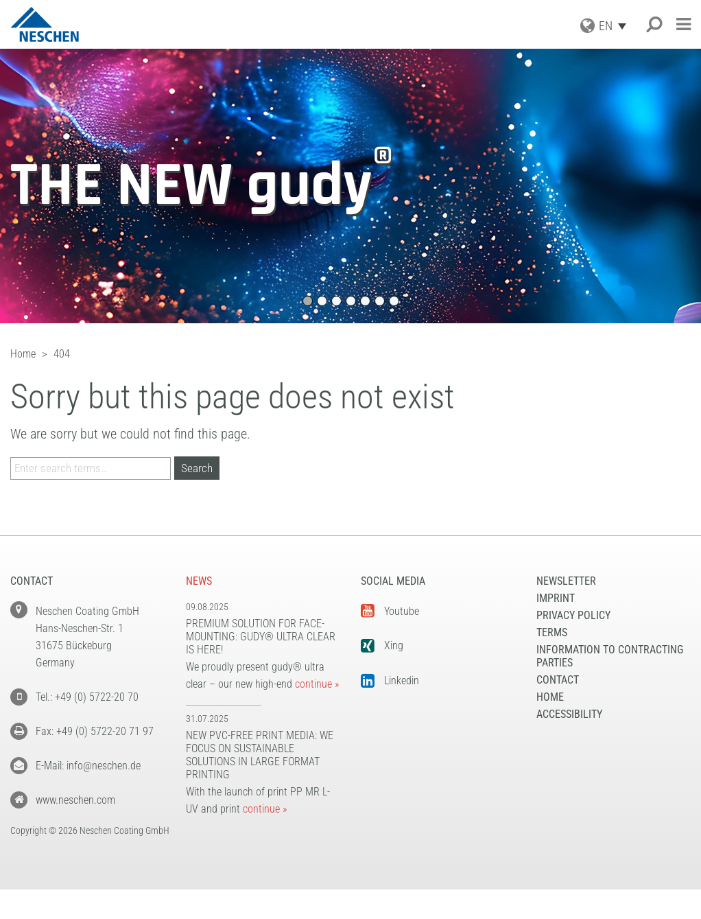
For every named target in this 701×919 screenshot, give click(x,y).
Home (550, 696)
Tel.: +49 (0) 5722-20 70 (87, 696)
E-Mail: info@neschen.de (88, 765)
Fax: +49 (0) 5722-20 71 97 (95, 731)
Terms (551, 632)
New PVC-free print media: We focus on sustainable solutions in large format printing (259, 755)
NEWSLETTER (566, 581)
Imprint (555, 598)
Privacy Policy (573, 615)
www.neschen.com (75, 799)
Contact (557, 679)
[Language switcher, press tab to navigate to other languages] (616, 26)
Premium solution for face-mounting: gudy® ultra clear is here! (260, 636)
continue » (317, 683)
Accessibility (569, 714)
